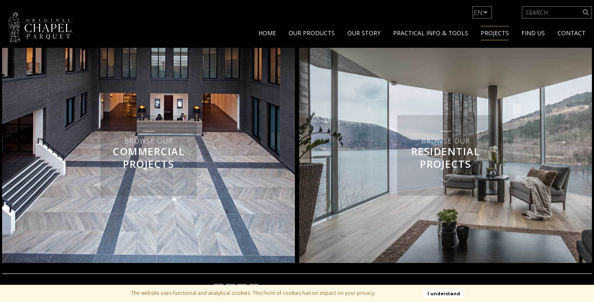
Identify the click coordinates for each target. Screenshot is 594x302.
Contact (572, 33)
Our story (363, 33)
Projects (495, 33)
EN (478, 12)
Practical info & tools (430, 33)
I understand (443, 293)
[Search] (586, 12)
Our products (312, 33)
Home (267, 33)
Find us (533, 33)
